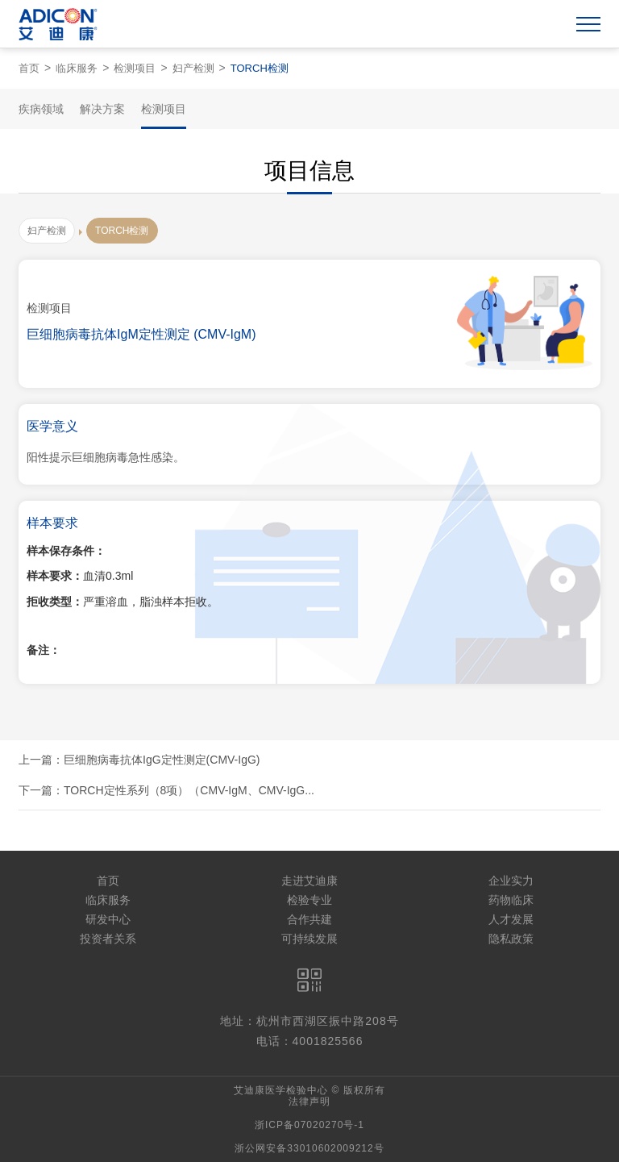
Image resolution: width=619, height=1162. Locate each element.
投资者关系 (108, 938)
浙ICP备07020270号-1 (309, 1125)
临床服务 (77, 68)
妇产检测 (193, 68)
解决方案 (102, 108)
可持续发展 (309, 938)
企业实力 (511, 880)
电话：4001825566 (310, 1041)
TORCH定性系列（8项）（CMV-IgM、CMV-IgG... (189, 790)
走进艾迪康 (309, 880)
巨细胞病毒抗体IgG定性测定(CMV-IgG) (162, 759)
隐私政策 (511, 938)
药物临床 (511, 899)
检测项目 (135, 68)
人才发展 (511, 919)
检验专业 (309, 899)
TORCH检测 (260, 68)
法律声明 (309, 1101)
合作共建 (309, 919)
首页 (29, 68)
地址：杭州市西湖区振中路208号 (309, 1020)
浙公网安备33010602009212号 (309, 1148)
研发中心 (108, 919)
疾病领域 (41, 108)
